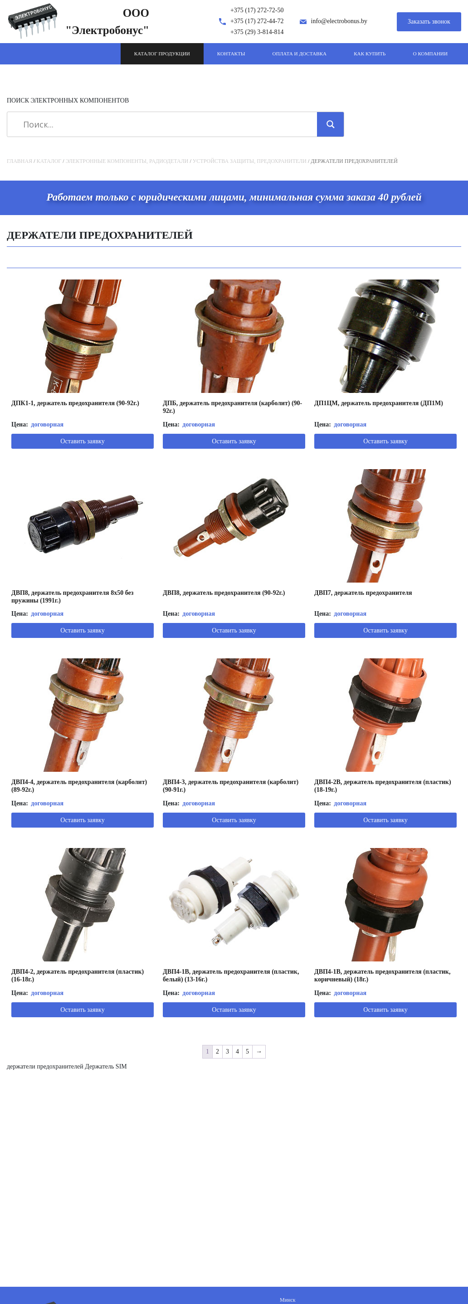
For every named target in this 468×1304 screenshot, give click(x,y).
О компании (430, 53)
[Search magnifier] (330, 124)
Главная (19, 161)
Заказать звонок (429, 21)
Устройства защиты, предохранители (250, 161)
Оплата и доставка (300, 53)
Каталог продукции (162, 53)
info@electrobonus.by (339, 21)
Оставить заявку (82, 441)
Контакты (231, 53)
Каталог (49, 161)
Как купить (369, 53)
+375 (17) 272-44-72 (257, 21)
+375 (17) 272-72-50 (257, 10)
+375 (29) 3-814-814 (257, 32)
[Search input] (165, 124)
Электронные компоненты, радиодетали (127, 161)
